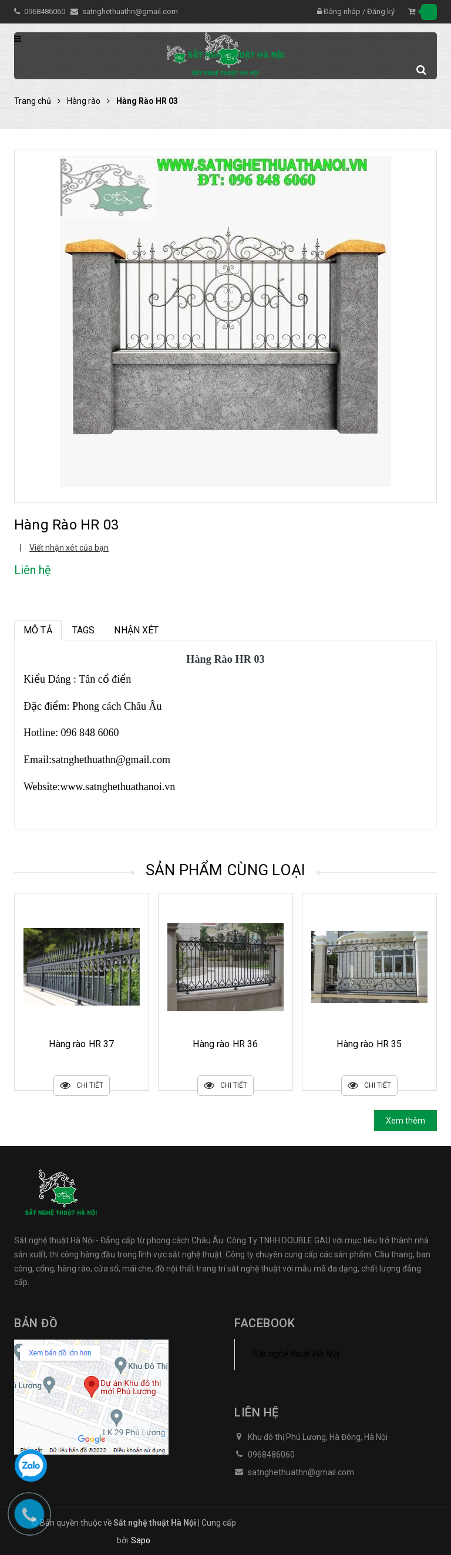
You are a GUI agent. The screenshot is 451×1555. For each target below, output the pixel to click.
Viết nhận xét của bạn (69, 547)
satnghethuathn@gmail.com (130, 11)
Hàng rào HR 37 (225, 1044)
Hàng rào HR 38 (81, 1044)
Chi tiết (81, 1085)
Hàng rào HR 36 (369, 1044)
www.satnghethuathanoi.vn (118, 786)
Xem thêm (405, 1120)
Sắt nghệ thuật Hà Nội (296, 1354)
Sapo (140, 1540)
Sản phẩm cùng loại (226, 870)
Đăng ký (381, 11)
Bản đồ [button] (36, 1323)
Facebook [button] (264, 1323)
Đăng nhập (342, 11)
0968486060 (45, 11)
